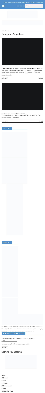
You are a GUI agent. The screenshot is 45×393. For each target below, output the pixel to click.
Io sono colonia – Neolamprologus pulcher (13, 113)
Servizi (4, 380)
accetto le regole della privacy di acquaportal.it (15, 344)
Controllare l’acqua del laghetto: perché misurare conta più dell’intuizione (22, 68)
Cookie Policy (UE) (7, 391)
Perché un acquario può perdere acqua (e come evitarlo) (16, 2)
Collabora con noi (7, 386)
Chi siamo (4, 378)
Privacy (4, 388)
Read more (5, 78)
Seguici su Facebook (12, 351)
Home (3, 30)
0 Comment (40, 78)
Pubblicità (4, 383)
